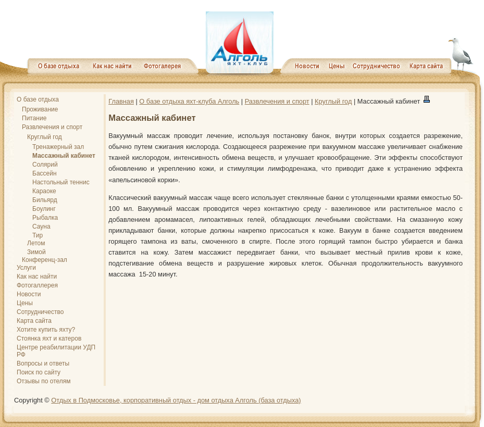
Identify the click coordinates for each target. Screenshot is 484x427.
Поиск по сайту (38, 372)
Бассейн (44, 173)
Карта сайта (34, 320)
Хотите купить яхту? (46, 329)
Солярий (45, 164)
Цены (25, 303)
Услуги (26, 267)
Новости (29, 294)
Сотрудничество (40, 312)
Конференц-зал (44, 259)
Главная (121, 101)
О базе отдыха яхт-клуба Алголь (189, 101)
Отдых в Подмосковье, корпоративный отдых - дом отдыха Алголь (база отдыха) (176, 400)
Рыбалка (45, 217)
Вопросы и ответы (43, 363)
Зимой (36, 252)
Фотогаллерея (37, 285)
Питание (34, 118)
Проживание (40, 109)
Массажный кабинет (63, 155)
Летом (36, 243)
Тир (37, 235)
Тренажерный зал (58, 146)
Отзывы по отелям (44, 381)
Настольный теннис (61, 182)
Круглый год (44, 137)
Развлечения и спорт (52, 127)
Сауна (41, 226)
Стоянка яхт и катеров (49, 338)
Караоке (44, 191)
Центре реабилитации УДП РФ (56, 351)
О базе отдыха (38, 99)
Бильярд (44, 200)
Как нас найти (37, 276)
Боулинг (44, 208)
